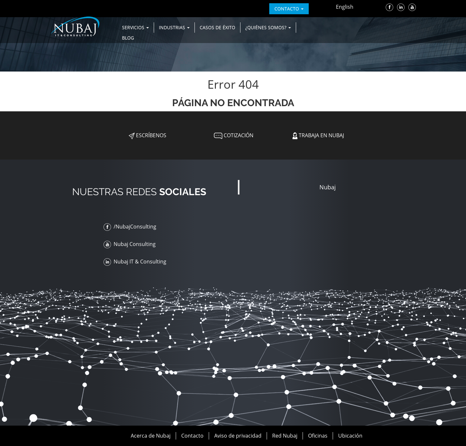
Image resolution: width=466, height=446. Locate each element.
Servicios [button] (135, 27)
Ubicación (350, 435)
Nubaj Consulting (130, 244)
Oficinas (317, 435)
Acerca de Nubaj (151, 435)
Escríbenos (147, 135)
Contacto (192, 435)
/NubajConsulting (130, 226)
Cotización (233, 135)
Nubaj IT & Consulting (135, 261)
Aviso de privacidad (237, 435)
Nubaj (327, 187)
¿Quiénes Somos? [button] (268, 27)
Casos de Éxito (217, 27)
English (344, 6)
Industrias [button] (174, 27)
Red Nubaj (284, 435)
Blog (128, 38)
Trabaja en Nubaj (318, 135)
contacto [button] (289, 9)
